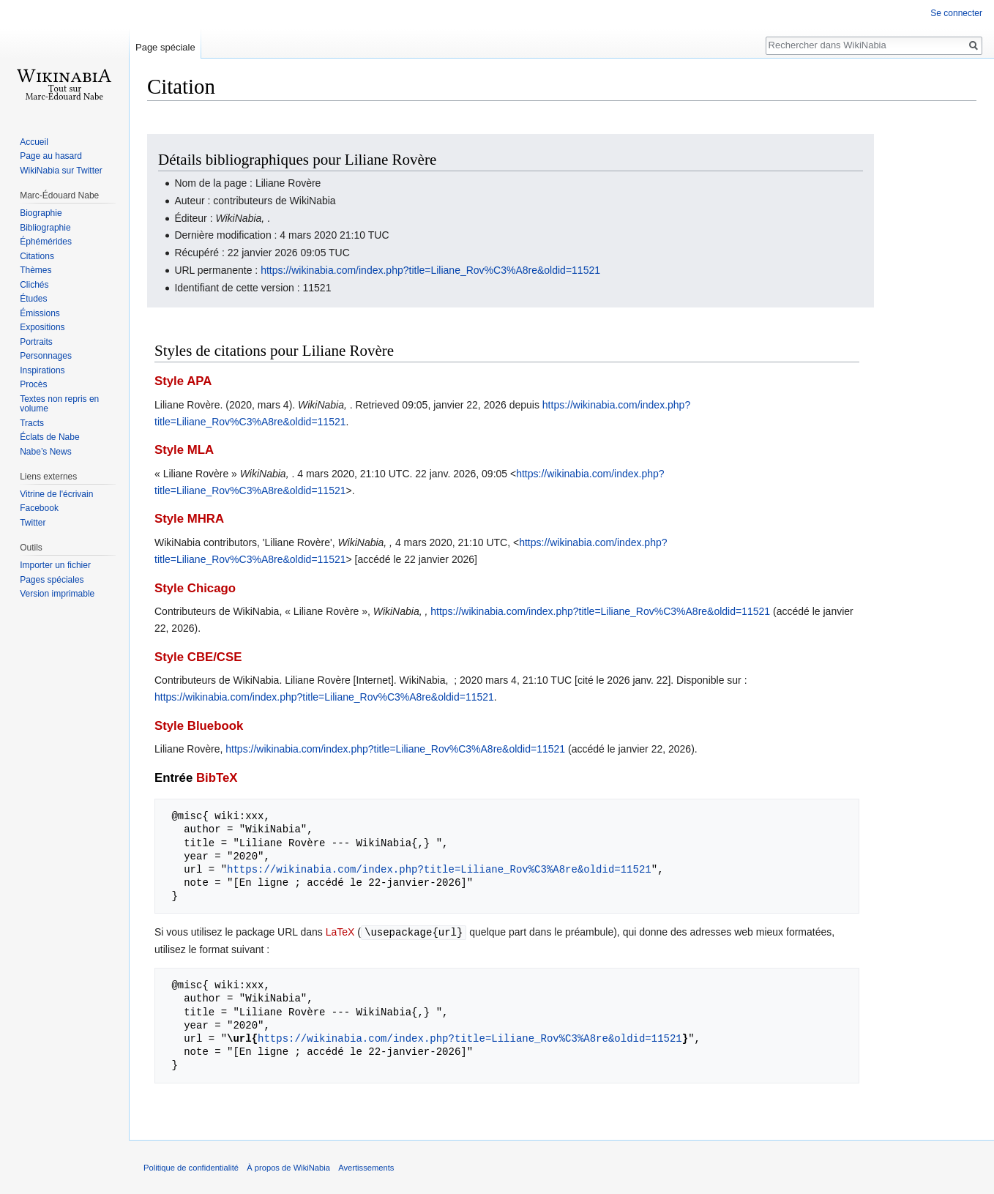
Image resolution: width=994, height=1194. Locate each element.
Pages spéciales (51, 580)
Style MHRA (189, 519)
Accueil (34, 142)
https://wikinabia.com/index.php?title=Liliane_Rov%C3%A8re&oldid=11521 (430, 270)
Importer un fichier (55, 565)
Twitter (32, 523)
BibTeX (217, 778)
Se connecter (956, 13)
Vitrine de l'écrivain (56, 494)
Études (33, 299)
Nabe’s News (45, 452)
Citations (37, 256)
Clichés (34, 285)
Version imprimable (57, 594)
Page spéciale (165, 47)
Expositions (42, 327)
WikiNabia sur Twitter (61, 170)
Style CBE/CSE (198, 657)
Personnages (46, 356)
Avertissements (366, 1167)
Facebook (39, 508)
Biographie (40, 213)
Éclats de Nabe (49, 437)
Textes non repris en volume (59, 404)
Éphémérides (46, 241)
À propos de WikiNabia (288, 1167)
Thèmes (35, 270)
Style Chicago (195, 588)
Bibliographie (45, 228)
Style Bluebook (198, 726)
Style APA (183, 381)
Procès (33, 384)
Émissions (40, 313)
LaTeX (340, 932)
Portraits (36, 342)
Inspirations (42, 370)
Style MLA (184, 450)
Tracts (32, 423)
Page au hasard (51, 156)
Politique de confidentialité (191, 1167)
